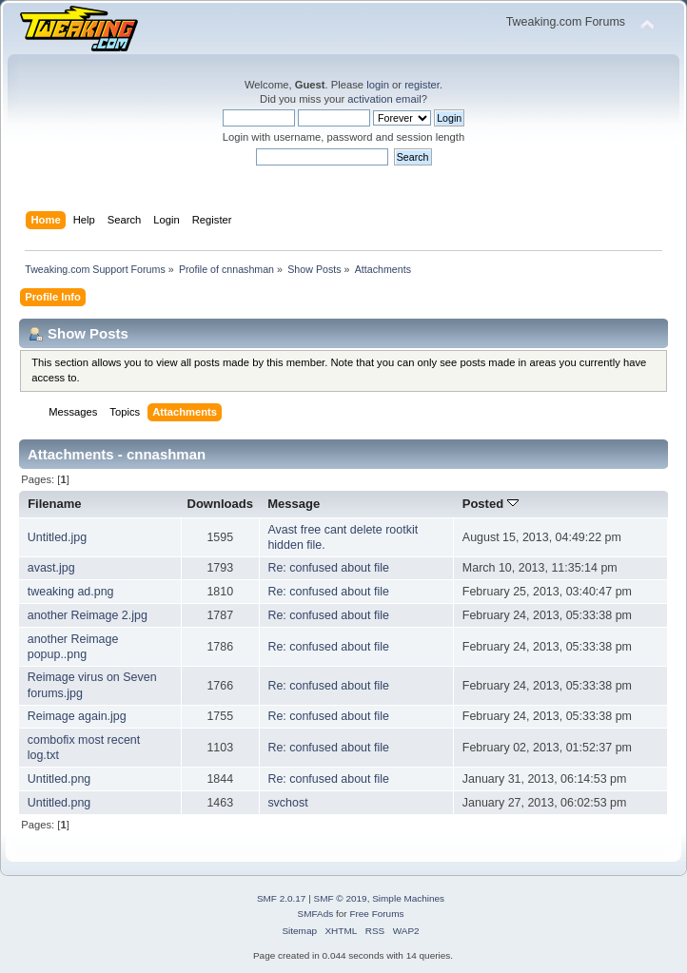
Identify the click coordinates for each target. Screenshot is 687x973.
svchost (287, 802)
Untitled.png (59, 779)
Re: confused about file (328, 567)
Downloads (220, 503)
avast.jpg (51, 567)
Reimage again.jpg (77, 716)
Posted (490, 503)
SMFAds (316, 913)
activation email (384, 99)
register (422, 84)
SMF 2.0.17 (281, 898)
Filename (55, 503)
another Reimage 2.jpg (87, 615)
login (377, 84)
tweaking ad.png (71, 591)
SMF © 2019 (340, 898)
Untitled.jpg (57, 537)
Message (293, 503)
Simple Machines (408, 898)
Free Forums (376, 913)
